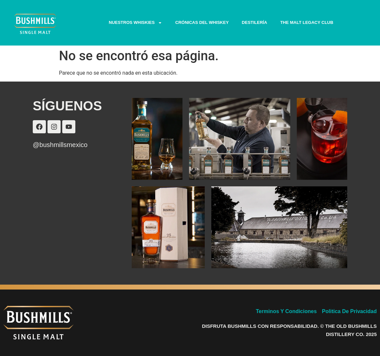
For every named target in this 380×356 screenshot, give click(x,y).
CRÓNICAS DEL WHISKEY (202, 22)
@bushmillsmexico (60, 144)
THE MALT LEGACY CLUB (306, 22)
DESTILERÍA (254, 22)
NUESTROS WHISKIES (135, 22)
